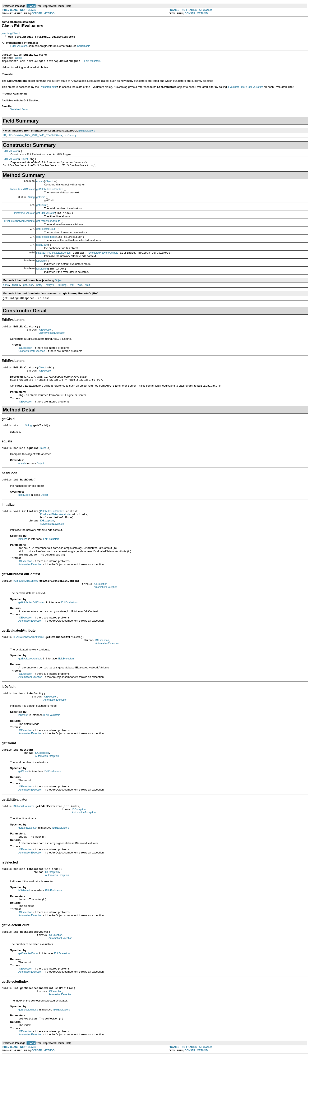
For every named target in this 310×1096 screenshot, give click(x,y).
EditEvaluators (11, 154)
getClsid (40, 203)
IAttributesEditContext (22, 194)
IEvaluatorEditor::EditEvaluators (245, 88)
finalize (16, 297)
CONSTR (36, 13)
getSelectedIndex (46, 246)
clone (6, 297)
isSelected (42, 280)
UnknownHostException (51, 347)
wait (72, 297)
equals (40, 186)
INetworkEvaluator (24, 220)
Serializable (83, 46)
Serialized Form (19, 111)
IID (4, 137)
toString (62, 297)
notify (39, 297)
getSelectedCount (46, 237)
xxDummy (70, 137)
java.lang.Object (11, 33)
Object (18, 59)
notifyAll (50, 297)
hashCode (42, 254)
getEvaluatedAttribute (48, 229)
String (31, 203)
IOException (45, 344)
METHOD (49, 13)
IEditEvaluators (18, 46)
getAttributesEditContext (49, 194)
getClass (28, 297)
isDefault (41, 272)
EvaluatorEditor (48, 88)
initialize (40, 263)
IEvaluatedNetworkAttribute (19, 228)
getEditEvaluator (45, 220)
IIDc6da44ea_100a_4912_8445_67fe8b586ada (35, 137)
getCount (41, 212)
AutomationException (52, 546)
